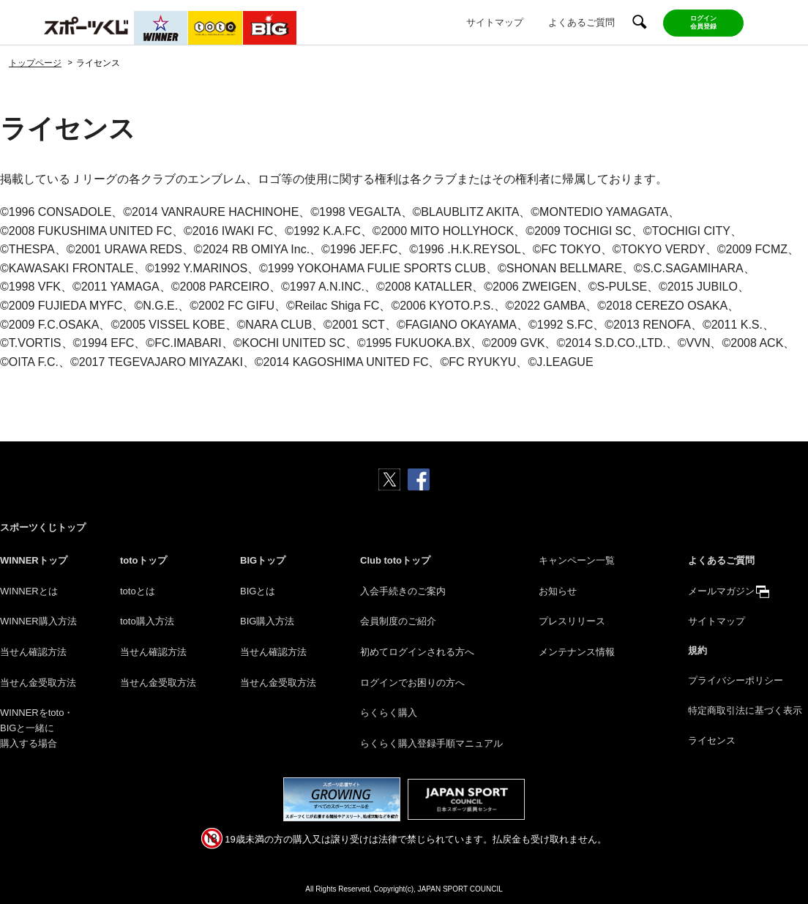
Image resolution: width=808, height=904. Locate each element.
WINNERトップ (33, 560)
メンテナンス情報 (577, 651)
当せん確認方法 (33, 651)
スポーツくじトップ (43, 527)
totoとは (137, 591)
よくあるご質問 (581, 22)
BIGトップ (262, 560)
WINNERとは (29, 591)
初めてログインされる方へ (417, 651)
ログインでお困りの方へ (412, 682)
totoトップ (143, 560)
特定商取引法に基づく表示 (745, 710)
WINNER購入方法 (38, 621)
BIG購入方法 (267, 621)
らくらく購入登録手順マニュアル (431, 743)
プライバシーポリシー (735, 680)
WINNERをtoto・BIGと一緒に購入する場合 (36, 728)
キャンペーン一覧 (577, 560)
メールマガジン (721, 591)
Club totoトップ (395, 560)
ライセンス (712, 740)
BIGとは (257, 591)
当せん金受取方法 (38, 682)
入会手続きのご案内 (403, 591)
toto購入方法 (147, 621)
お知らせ (558, 591)
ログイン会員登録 (703, 22)
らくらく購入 (388, 712)
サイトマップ (494, 22)
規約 (697, 650)
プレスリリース (572, 621)
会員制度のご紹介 (398, 621)
